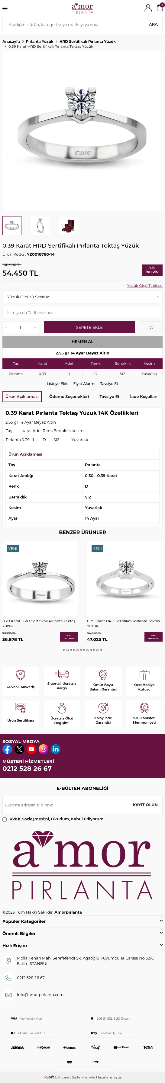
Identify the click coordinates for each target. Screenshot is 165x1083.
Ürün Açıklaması (22, 396)
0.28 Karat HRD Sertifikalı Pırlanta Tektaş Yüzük (38, 623)
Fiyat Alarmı (84, 383)
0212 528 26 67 (27, 768)
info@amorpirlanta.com (40, 994)
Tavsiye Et (109, 383)
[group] (82, 131)
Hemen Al (82, 341)
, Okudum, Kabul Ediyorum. (53, 819)
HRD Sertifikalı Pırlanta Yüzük (88, 41)
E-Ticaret (63, 1077)
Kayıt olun (145, 804)
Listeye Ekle (58, 383)
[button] (64, 650)
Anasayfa (11, 41)
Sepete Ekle (89, 327)
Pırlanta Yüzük (39, 41)
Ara (153, 24)
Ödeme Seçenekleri (69, 396)
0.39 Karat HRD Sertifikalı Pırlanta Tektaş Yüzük (123, 623)
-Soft (49, 1077)
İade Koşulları (143, 396)
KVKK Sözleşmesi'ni (29, 818)
